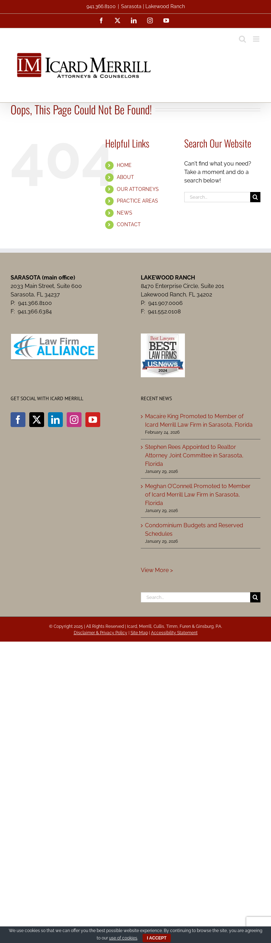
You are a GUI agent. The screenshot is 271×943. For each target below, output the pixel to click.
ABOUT (125, 177)
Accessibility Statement (174, 632)
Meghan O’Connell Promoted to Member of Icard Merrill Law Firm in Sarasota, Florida (198, 494)
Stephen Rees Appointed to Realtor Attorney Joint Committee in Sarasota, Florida (194, 455)
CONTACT (129, 224)
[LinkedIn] (55, 419)
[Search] (255, 197)
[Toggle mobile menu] (256, 39)
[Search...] (217, 197)
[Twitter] (36, 419)
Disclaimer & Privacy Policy (100, 632)
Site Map (139, 632)
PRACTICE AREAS (137, 201)
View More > (157, 570)
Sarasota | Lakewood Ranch (153, 6)
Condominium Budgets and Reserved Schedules (194, 529)
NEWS (124, 213)
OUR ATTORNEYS (138, 189)
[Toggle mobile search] (242, 39)
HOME (124, 165)
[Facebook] (18, 419)
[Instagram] (74, 419)
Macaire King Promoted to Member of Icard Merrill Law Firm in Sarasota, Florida (199, 420)
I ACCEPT (157, 938)
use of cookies (123, 938)
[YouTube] (92, 419)
